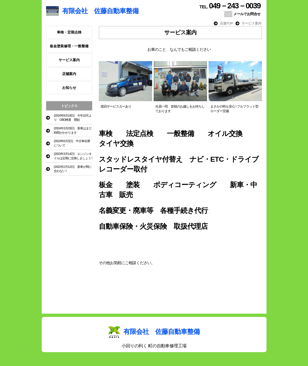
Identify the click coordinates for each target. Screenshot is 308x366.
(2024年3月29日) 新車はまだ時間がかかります (73, 130)
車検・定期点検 (69, 32)
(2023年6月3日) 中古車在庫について (72, 143)
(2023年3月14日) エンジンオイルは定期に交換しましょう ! (73, 156)
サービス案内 (69, 60)
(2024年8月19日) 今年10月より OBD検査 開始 (73, 118)
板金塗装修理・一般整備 (69, 46)
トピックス (69, 106)
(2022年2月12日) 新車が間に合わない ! (73, 169)
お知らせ (69, 88)
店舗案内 (69, 74)
